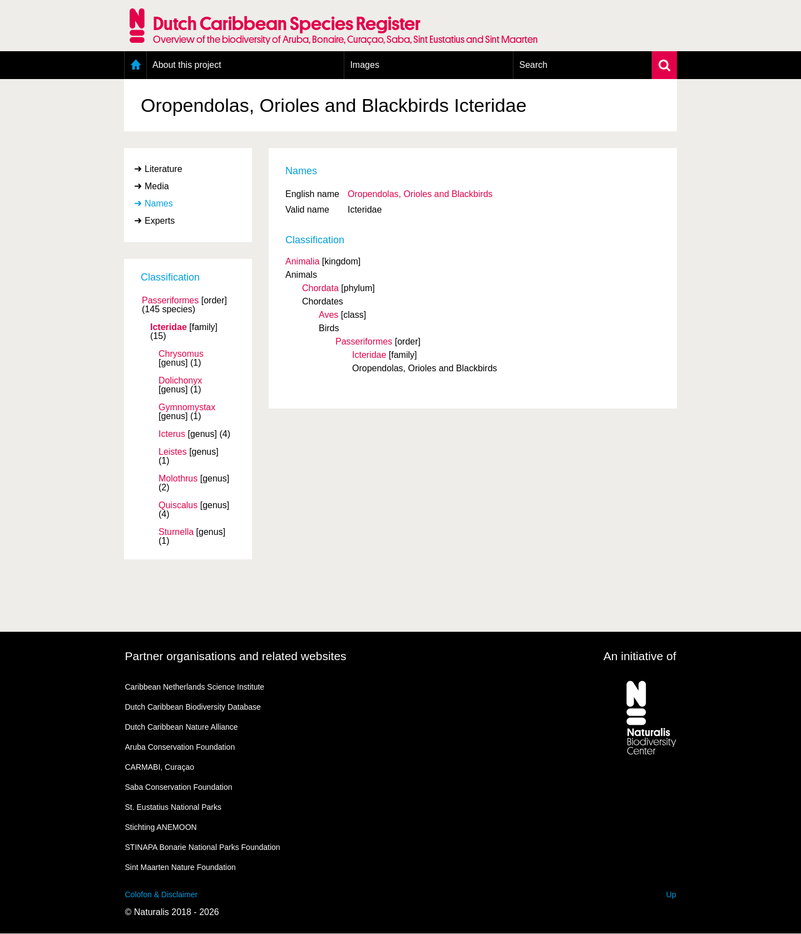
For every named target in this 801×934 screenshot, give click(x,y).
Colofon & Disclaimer (161, 894)
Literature (163, 169)
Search (533, 65)
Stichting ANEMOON (161, 827)
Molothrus (178, 478)
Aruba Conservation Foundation (180, 747)
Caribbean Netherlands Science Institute (195, 686)
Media (157, 186)
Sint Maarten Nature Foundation (180, 867)
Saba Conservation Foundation (179, 787)
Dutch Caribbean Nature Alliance (181, 726)
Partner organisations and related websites (236, 656)
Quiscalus (178, 505)
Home (135, 65)
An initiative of (640, 656)
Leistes (173, 452)
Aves (328, 314)
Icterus (172, 434)
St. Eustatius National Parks (173, 807)
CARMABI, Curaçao (159, 767)
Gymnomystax (187, 407)
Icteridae (168, 327)
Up (671, 894)
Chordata (320, 288)
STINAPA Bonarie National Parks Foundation (202, 847)
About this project (186, 65)
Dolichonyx (180, 380)
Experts (160, 220)
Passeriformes (170, 300)
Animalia (302, 261)
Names (159, 203)
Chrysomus (181, 354)
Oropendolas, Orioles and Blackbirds (420, 194)
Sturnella (176, 532)
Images (364, 65)
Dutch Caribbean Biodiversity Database (193, 706)
